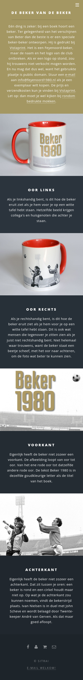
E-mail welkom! (41, 668)
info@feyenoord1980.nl (37, 80)
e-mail (70, 74)
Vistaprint (17, 47)
